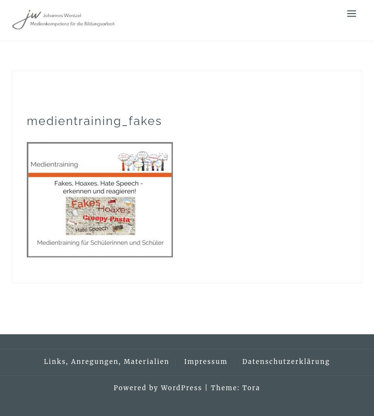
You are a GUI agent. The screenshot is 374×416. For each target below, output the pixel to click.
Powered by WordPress (158, 388)
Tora (252, 388)
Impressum (205, 362)
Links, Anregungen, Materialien (106, 362)
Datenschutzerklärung (286, 362)
